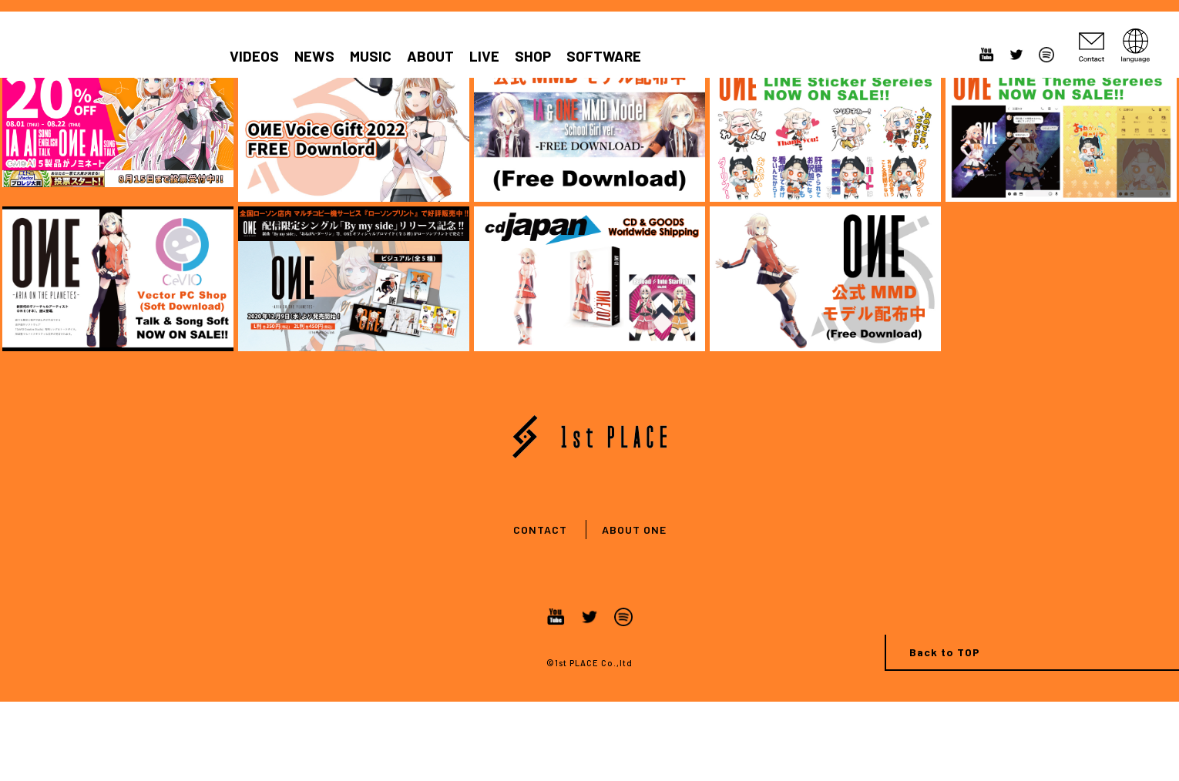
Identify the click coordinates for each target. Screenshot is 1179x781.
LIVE (484, 56)
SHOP (533, 56)
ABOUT (430, 56)
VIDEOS (254, 56)
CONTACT (540, 529)
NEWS (314, 56)
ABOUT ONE (634, 529)
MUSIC (370, 56)
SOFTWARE (603, 56)
